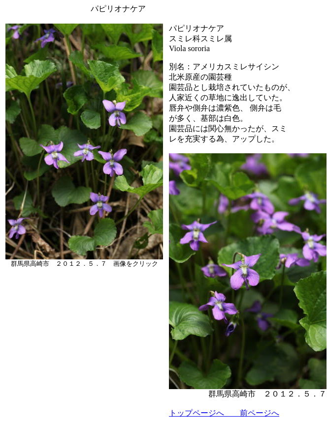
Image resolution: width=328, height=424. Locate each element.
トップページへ (196, 413)
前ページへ (251, 413)
